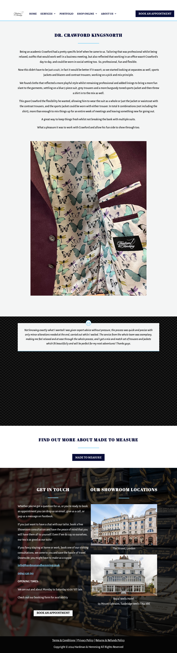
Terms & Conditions (63, 640)
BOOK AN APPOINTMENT (154, 14)
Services (46, 14)
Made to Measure (88, 457)
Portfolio (66, 14)
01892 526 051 (25, 573)
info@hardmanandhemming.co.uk (39, 565)
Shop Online (85, 14)
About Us (107, 14)
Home (33, 14)
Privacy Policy (85, 640)
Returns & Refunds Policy (110, 640)
